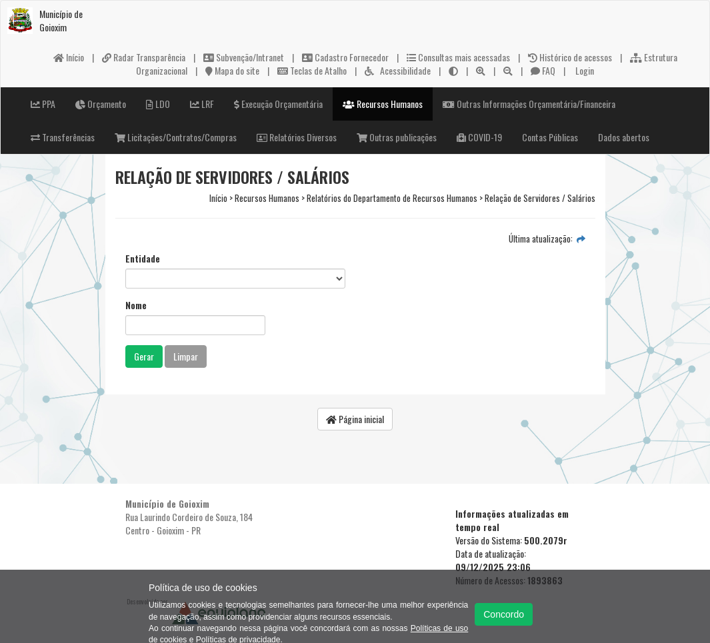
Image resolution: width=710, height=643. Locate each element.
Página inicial (355, 419)
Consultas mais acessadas (458, 57)
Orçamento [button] (100, 104)
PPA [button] (43, 104)
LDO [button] (158, 104)
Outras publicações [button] (397, 137)
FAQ (543, 70)
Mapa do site (232, 70)
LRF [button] (202, 104)
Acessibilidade (398, 70)
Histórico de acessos (570, 57)
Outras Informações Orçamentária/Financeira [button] (529, 104)
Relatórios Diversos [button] (297, 137)
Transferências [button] (63, 137)
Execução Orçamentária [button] (278, 104)
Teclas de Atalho (312, 70)
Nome (136, 305)
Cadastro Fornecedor (345, 57)
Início (68, 57)
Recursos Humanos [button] (383, 104)
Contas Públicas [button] (550, 137)
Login (583, 70)
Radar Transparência (143, 57)
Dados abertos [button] (623, 137)
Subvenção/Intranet (243, 57)
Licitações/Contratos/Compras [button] (176, 137)
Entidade (142, 258)
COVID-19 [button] (479, 137)
